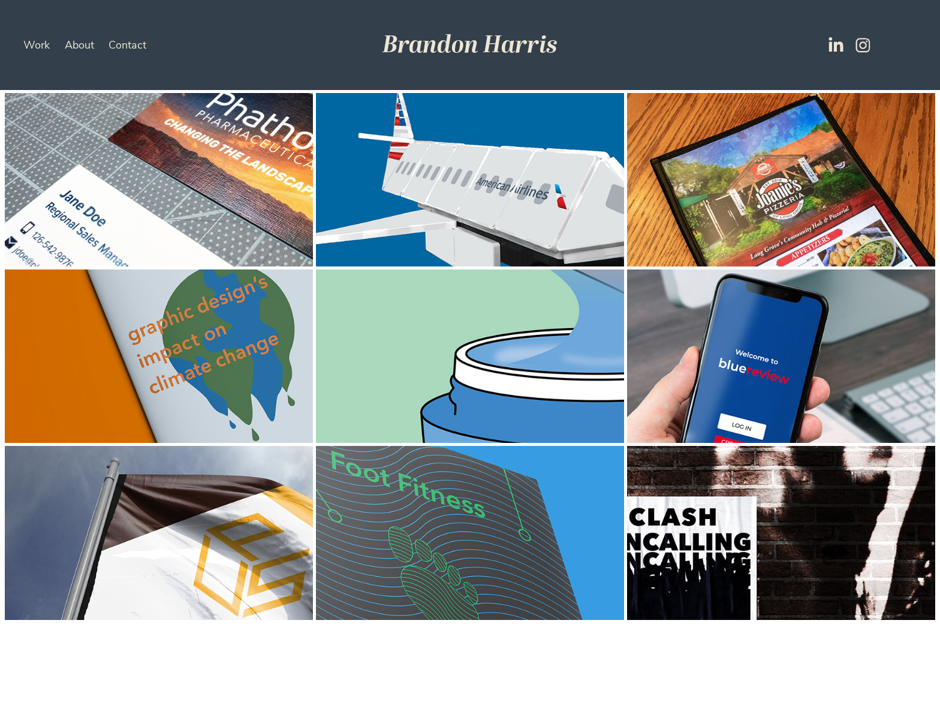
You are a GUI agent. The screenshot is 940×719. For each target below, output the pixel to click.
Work (36, 44)
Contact (127, 44)
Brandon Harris (469, 45)
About (79, 44)
